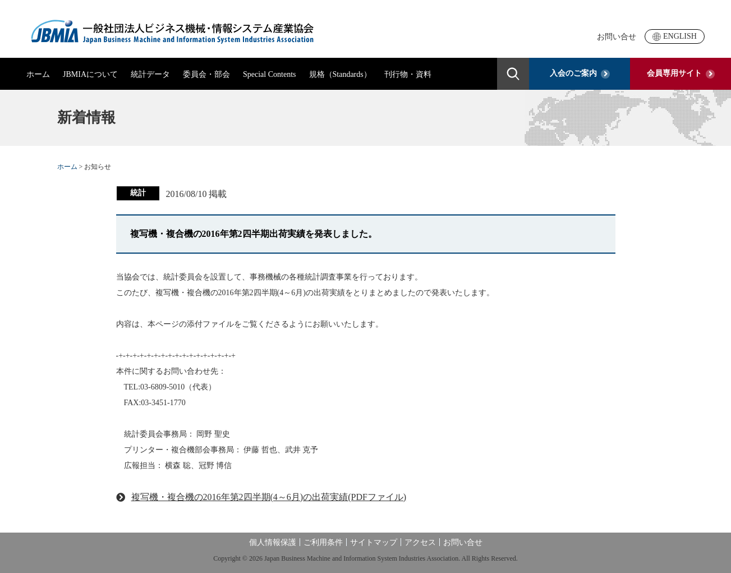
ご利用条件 (323, 542)
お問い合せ (616, 37)
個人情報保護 (272, 542)
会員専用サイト (681, 73)
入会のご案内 (580, 73)
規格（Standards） (340, 74)
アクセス (420, 542)
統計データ (150, 74)
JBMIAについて (90, 74)
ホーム (38, 74)
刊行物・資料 (407, 74)
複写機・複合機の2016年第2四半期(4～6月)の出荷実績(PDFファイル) (269, 497)
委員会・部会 (206, 74)
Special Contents (269, 74)
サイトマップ (373, 542)
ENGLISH (674, 36)
